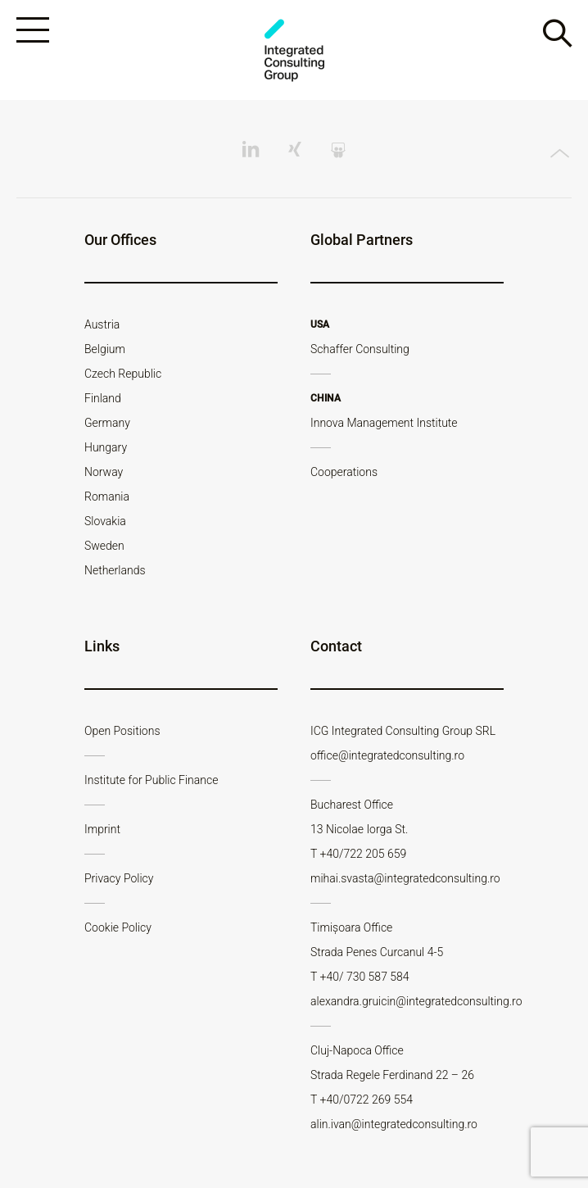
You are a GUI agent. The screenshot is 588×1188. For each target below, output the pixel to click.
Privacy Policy (118, 878)
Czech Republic (122, 373)
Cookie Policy (118, 927)
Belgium (104, 349)
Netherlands (115, 570)
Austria (102, 324)
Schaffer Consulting (359, 349)
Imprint (102, 829)
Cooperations (344, 471)
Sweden (104, 545)
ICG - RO (294, 50)
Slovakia (105, 521)
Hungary (105, 447)
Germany (107, 422)
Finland (102, 398)
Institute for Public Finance (151, 780)
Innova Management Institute (384, 422)
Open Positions (122, 730)
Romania (106, 496)
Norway (103, 471)
